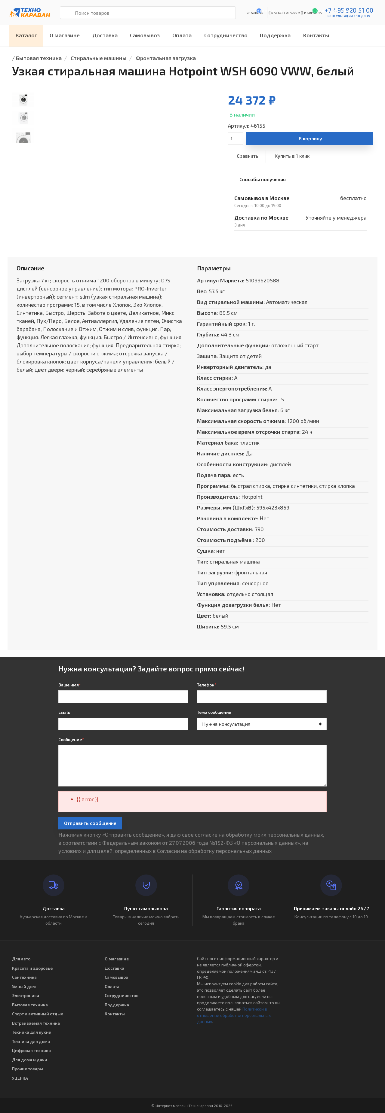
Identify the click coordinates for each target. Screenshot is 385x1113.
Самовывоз (145, 35)
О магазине (65, 35)
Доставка (105, 35)
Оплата (182, 35)
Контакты (316, 35)
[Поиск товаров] (153, 12)
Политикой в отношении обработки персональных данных (234, 1015)
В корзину (310, 138)
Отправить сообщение (90, 823)
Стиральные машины (99, 58)
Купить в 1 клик (292, 156)
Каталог (26, 35)
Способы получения (262, 179)
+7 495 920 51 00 (349, 10)
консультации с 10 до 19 (349, 16)
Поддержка (275, 35)
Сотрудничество (226, 35)
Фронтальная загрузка (166, 58)
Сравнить (247, 156)
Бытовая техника (39, 58)
